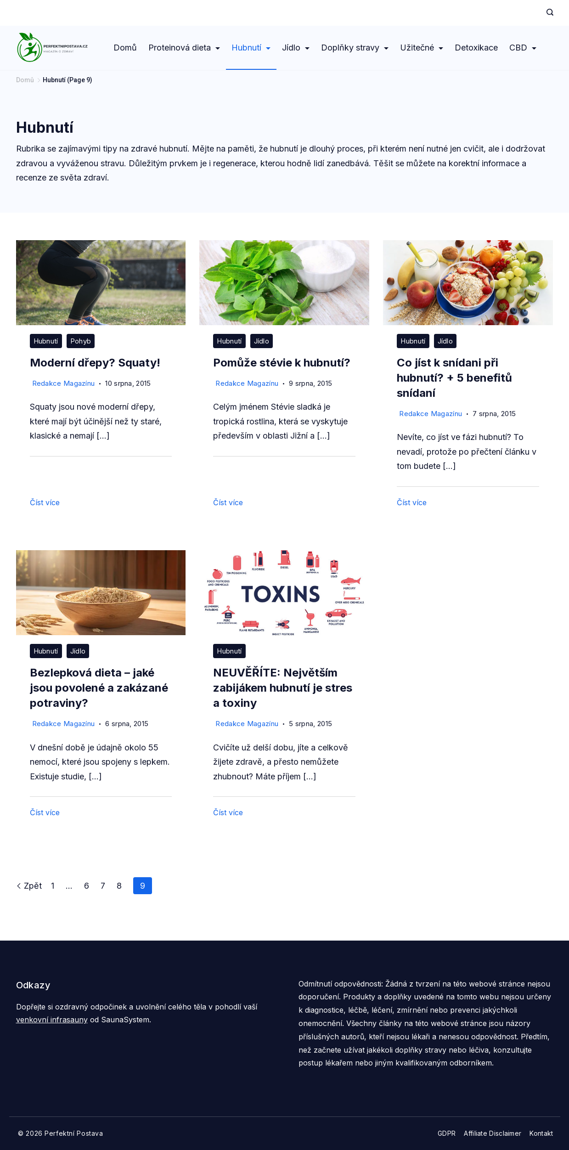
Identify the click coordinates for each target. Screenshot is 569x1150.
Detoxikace (476, 47)
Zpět (29, 886)
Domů (125, 47)
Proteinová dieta (184, 47)
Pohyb (80, 341)
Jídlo (296, 47)
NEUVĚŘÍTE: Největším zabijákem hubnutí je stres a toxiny (282, 688)
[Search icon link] (547, 13)
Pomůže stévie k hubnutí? (281, 362)
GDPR (447, 1133)
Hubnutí (250, 47)
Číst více (45, 502)
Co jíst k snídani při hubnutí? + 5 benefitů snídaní (454, 378)
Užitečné (421, 47)
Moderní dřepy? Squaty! (95, 362)
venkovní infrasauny (52, 1019)
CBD (522, 47)
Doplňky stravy (355, 47)
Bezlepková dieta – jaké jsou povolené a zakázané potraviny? (99, 688)
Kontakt (541, 1133)
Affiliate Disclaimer (492, 1133)
